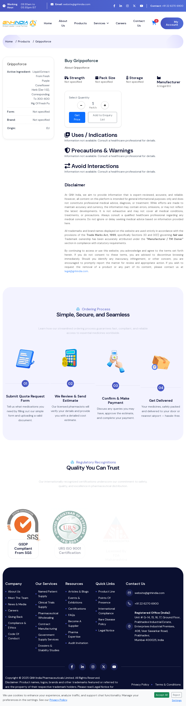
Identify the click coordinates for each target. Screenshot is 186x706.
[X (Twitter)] (134, 6)
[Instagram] (127, 6)
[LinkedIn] (120, 6)
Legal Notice (106, 630)
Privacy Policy (140, 684)
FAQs (71, 615)
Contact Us (139, 23)
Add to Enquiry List (102, 117)
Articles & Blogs (78, 591)
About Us (63, 23)
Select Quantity (79, 97)
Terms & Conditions (168, 684)
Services (99, 23)
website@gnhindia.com (70, 4)
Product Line (106, 591)
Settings (177, 700)
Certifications (77, 609)
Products (80, 23)
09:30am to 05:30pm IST (19, 6)
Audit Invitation (78, 643)
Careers (121, 23)
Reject (176, 694)
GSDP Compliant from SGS (23, 548)
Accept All (162, 694)
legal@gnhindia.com (76, 276)
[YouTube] (141, 6)
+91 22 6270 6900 (166, 5)
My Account (172, 23)
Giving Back (15, 617)
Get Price (77, 117)
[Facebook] (114, 6)
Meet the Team (18, 598)
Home (48, 23)
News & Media (17, 604)
